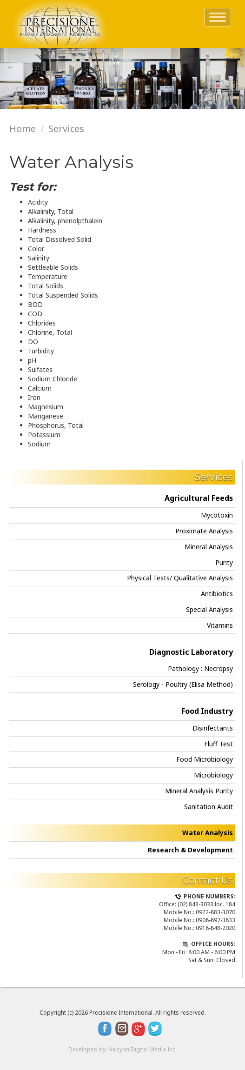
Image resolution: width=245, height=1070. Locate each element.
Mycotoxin (217, 515)
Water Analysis (207, 832)
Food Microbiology (204, 759)
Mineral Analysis (209, 546)
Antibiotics (217, 593)
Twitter (155, 1028)
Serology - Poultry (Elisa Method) (183, 684)
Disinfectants (212, 728)
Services (66, 128)
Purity (224, 562)
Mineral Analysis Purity (199, 790)
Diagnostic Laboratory (191, 652)
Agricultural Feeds (199, 498)
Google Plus (138, 1028)
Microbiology (213, 775)
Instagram (121, 1028)
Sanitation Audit (208, 806)
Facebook (105, 1028)
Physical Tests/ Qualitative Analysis (180, 577)
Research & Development (190, 849)
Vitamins (220, 625)
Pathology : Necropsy (200, 668)
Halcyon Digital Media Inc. (142, 1049)
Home (22, 128)
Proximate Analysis (204, 530)
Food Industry (207, 711)
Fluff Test (218, 743)
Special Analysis (209, 609)
